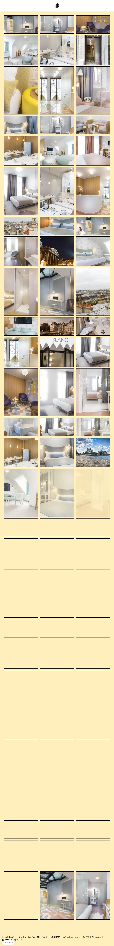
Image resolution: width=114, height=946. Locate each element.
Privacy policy (96, 937)
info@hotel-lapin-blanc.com (72, 937)
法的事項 (86, 937)
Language (16, 940)
